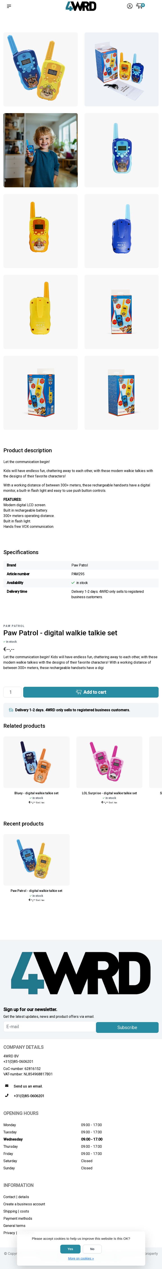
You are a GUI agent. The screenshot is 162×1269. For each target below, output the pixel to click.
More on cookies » (81, 1258)
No (92, 1249)
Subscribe (127, 1027)
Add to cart (91, 692)
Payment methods (17, 1218)
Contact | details (16, 1197)
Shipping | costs (16, 1211)
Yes (70, 1249)
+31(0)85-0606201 (18, 1061)
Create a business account (24, 1204)
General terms (14, 1226)
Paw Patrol (14, 626)
